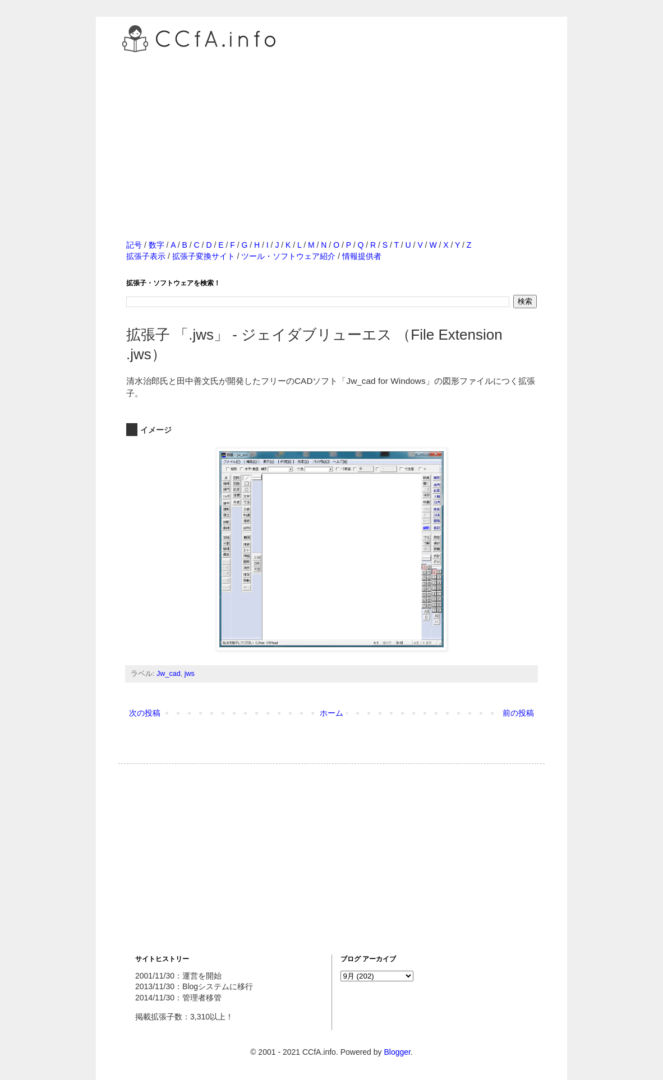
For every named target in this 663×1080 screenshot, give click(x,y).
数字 (156, 244)
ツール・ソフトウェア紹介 (288, 256)
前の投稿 (518, 712)
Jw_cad (168, 674)
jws (190, 674)
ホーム (331, 712)
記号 (134, 244)
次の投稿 (144, 712)
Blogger (397, 1051)
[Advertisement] (331, 133)
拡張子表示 (145, 256)
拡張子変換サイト (203, 256)
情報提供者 (361, 256)
